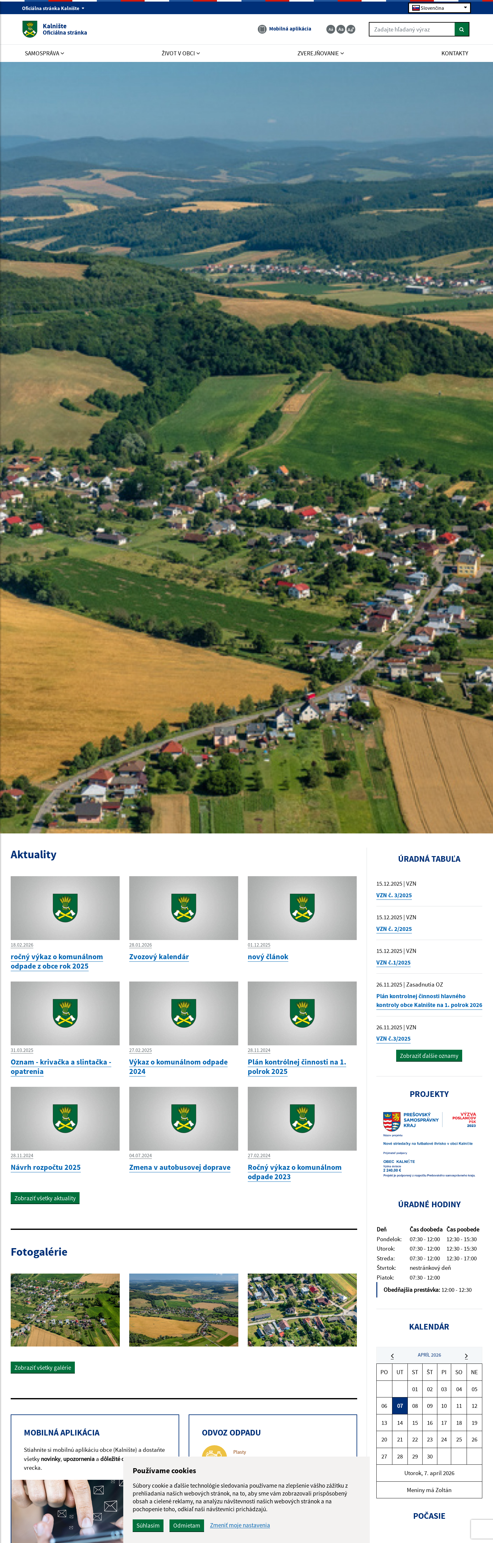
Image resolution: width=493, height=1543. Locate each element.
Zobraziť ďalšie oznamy (429, 1055)
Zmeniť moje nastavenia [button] (240, 1525)
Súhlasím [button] (148, 1525)
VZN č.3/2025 (393, 1038)
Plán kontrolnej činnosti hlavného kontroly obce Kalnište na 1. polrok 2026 (429, 1000)
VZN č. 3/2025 (394, 895)
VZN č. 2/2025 (394, 928)
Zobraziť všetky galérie (42, 1367)
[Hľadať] (462, 29)
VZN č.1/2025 (393, 962)
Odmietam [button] (186, 1525)
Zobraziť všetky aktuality (45, 1198)
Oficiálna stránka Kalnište (53, 8)
